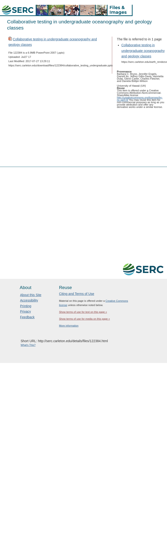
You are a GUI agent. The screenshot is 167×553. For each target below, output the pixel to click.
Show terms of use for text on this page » (83, 312)
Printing (25, 306)
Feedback (27, 317)
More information (69, 325)
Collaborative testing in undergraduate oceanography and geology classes (143, 50)
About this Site (30, 295)
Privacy (25, 311)
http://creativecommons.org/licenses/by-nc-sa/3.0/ (140, 98)
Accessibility (29, 300)
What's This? (28, 345)
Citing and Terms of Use (76, 294)
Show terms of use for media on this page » (84, 318)
